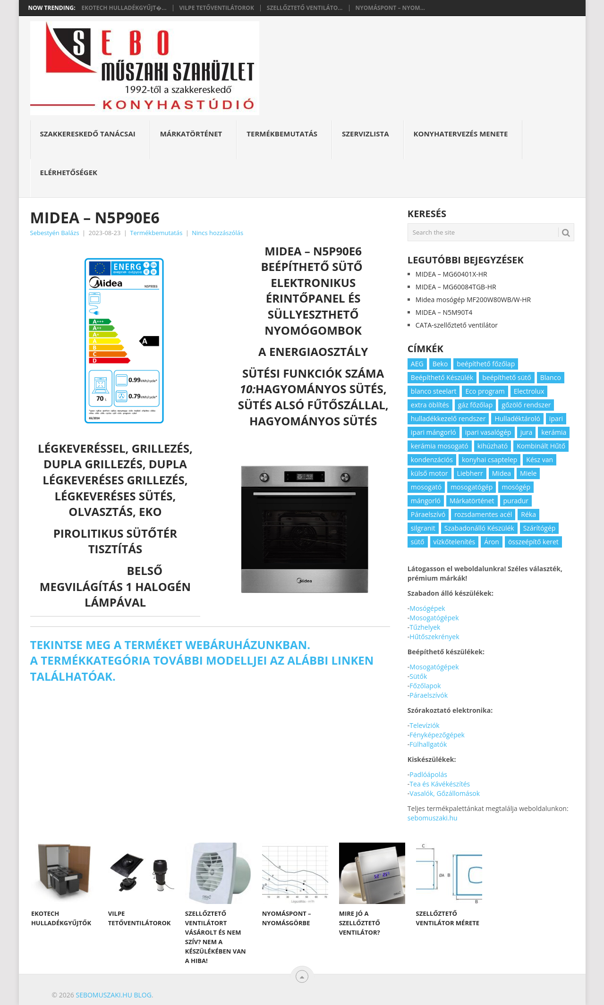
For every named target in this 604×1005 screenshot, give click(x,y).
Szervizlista (365, 133)
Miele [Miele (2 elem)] (528, 473)
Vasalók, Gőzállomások (444, 793)
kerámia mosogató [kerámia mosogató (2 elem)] (439, 445)
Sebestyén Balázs (54, 232)
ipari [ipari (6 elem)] (556, 418)
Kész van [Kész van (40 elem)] (539, 459)
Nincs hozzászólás (217, 232)
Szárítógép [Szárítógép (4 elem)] (539, 528)
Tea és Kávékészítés (439, 783)
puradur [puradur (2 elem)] (516, 500)
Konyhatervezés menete (461, 133)
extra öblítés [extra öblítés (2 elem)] (430, 404)
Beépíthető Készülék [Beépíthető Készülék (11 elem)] (442, 377)
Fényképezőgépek (437, 734)
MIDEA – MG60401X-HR (451, 274)
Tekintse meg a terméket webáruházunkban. (170, 644)
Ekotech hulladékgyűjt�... (124, 8)
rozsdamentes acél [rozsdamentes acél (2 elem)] (483, 514)
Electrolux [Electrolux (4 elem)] (529, 391)
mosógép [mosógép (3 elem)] (516, 486)
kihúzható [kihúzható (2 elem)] (492, 445)
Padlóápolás (428, 774)
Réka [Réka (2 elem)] (528, 514)
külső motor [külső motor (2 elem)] (429, 473)
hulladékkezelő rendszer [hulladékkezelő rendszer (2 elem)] (448, 418)
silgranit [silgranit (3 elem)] (423, 528)
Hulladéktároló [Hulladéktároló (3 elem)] (517, 418)
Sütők (418, 676)
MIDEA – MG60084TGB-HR (456, 286)
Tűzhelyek (424, 627)
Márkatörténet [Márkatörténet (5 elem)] (472, 500)
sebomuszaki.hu (433, 817)
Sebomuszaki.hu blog (113, 994)
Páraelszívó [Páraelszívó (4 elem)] (428, 514)
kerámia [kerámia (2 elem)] (553, 432)
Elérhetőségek (69, 172)
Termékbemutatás (282, 133)
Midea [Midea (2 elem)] (501, 473)
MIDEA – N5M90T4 (444, 312)
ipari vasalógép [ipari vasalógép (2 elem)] (488, 432)
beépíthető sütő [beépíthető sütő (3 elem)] (506, 377)
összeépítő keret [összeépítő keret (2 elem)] (533, 541)
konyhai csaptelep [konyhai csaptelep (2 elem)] (489, 459)
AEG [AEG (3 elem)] (417, 363)
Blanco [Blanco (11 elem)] (550, 377)
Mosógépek (427, 608)
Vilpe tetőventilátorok (216, 8)
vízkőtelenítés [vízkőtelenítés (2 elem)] (455, 541)
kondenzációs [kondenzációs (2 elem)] (432, 459)
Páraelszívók (428, 695)
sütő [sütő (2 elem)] (418, 541)
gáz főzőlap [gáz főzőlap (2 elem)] (475, 404)
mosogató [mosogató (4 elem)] (426, 486)
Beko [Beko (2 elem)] (440, 363)
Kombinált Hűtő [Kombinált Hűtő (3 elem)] (541, 445)
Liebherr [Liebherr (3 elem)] (470, 473)
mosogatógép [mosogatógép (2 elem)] (472, 486)
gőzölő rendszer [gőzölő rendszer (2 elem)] (526, 404)
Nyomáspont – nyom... (390, 8)
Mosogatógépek (434, 617)
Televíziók (424, 725)
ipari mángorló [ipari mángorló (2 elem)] (433, 432)
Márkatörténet (191, 133)
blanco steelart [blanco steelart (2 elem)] (434, 391)
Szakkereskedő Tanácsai (88, 133)
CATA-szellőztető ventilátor (457, 325)
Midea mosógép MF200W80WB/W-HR (473, 299)
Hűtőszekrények (434, 636)
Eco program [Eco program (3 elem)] (484, 391)
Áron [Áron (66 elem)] (491, 541)
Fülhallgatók (428, 744)
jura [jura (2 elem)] (526, 432)
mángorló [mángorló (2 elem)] (426, 500)
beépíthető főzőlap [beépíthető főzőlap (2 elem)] (486, 363)
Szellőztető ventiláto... (305, 8)
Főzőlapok (425, 685)
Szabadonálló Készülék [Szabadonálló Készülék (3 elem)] (479, 528)
